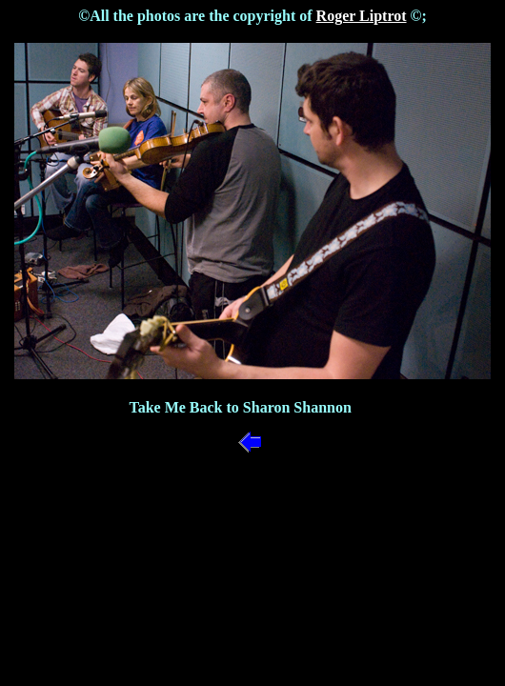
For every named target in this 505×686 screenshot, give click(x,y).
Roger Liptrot (361, 16)
